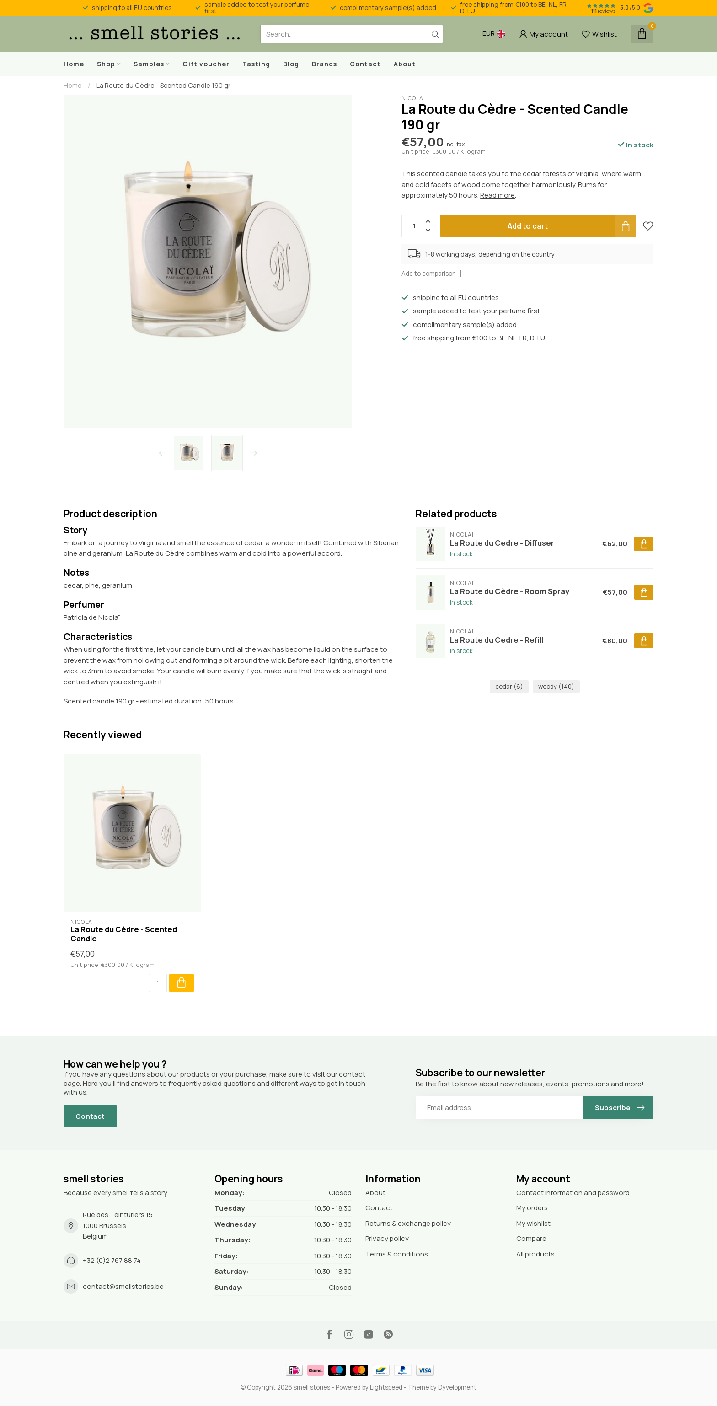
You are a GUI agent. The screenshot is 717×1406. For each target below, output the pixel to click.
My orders (532, 1208)
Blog (291, 63)
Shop (106, 63)
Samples (149, 63)
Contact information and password (573, 1192)
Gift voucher (206, 63)
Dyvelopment (457, 1387)
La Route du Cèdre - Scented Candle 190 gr (163, 85)
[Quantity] (158, 983)
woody (556, 686)
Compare (531, 1238)
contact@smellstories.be (123, 1286)
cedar (509, 686)
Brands (324, 63)
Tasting (256, 63)
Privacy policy (387, 1238)
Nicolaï (413, 98)
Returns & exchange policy (408, 1223)
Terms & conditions (396, 1254)
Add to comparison (428, 273)
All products (535, 1254)
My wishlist (533, 1223)
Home (74, 63)
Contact (365, 63)
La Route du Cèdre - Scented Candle (123, 934)
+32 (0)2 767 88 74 (112, 1260)
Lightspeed (386, 1387)
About (405, 63)
